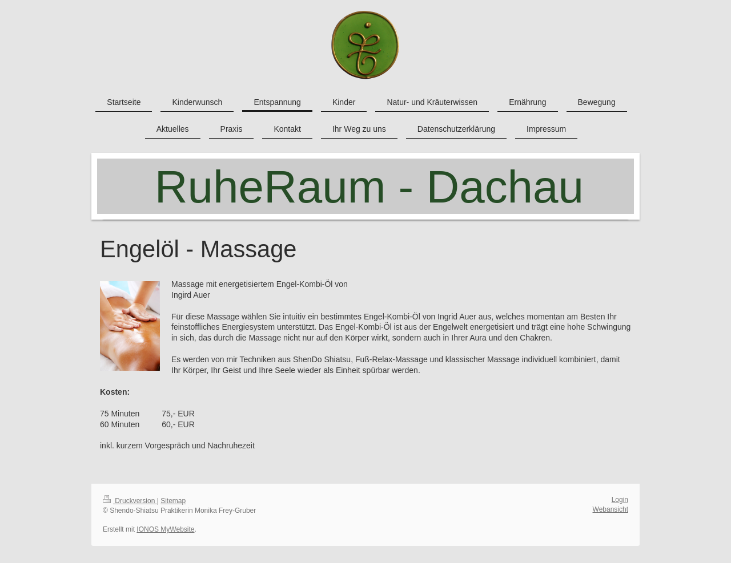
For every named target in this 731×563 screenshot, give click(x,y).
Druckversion (130, 501)
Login (620, 500)
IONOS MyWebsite (165, 529)
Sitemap (173, 501)
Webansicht (610, 509)
